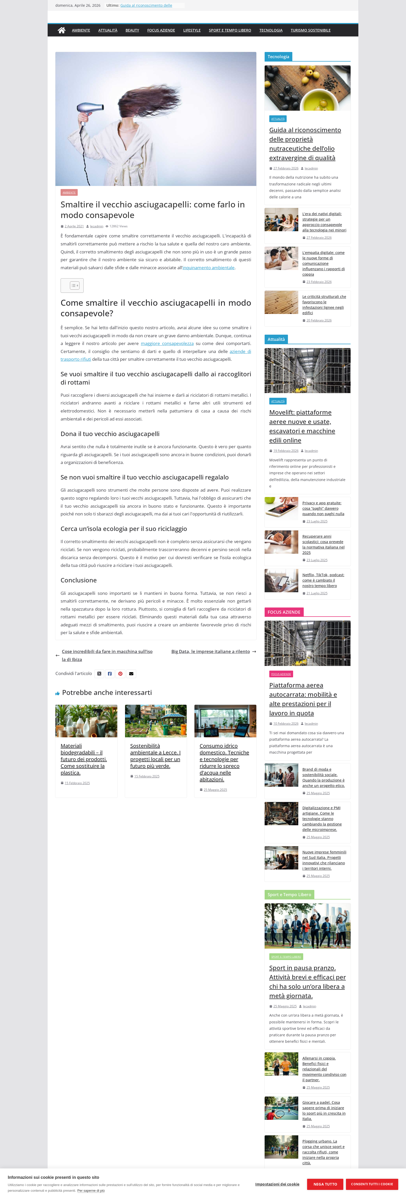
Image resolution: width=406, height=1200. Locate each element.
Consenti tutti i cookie (372, 1184)
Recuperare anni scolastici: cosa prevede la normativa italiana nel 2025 (323, 544)
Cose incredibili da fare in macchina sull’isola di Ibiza (104, 655)
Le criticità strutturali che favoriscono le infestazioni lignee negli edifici (324, 304)
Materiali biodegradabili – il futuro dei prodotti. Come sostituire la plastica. (84, 759)
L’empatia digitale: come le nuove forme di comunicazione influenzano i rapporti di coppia (323, 263)
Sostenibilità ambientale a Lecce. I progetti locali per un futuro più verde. (155, 755)
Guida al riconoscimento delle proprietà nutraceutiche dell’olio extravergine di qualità (305, 143)
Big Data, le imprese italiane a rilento (213, 651)
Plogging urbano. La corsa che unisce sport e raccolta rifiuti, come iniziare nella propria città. (323, 1152)
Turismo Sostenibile (311, 30)
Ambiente (81, 30)
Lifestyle (192, 30)
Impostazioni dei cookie (277, 1184)
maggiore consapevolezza (167, 343)
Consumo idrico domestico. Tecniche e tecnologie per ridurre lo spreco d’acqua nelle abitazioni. (224, 762)
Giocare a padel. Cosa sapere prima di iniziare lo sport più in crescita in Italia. (324, 1110)
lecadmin (96, 226)
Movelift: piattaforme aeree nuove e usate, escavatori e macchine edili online (302, 426)
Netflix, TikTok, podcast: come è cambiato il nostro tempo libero (323, 580)
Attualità (107, 30)
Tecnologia (270, 30)
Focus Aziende (161, 30)
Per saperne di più (91, 1190)
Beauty (132, 30)
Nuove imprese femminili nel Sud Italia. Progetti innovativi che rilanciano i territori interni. (324, 860)
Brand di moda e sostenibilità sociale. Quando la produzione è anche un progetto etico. (323, 777)
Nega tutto (325, 1184)
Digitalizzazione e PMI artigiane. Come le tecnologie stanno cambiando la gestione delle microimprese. (322, 818)
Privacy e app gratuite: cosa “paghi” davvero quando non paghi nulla (323, 508)
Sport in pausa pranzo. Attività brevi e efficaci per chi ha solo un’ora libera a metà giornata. (307, 981)
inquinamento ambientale (209, 268)
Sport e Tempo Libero (230, 30)
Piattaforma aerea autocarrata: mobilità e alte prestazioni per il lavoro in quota (303, 699)
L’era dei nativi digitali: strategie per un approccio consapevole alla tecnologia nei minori (324, 222)
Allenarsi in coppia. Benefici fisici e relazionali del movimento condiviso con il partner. (324, 1069)
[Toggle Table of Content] (72, 285)
